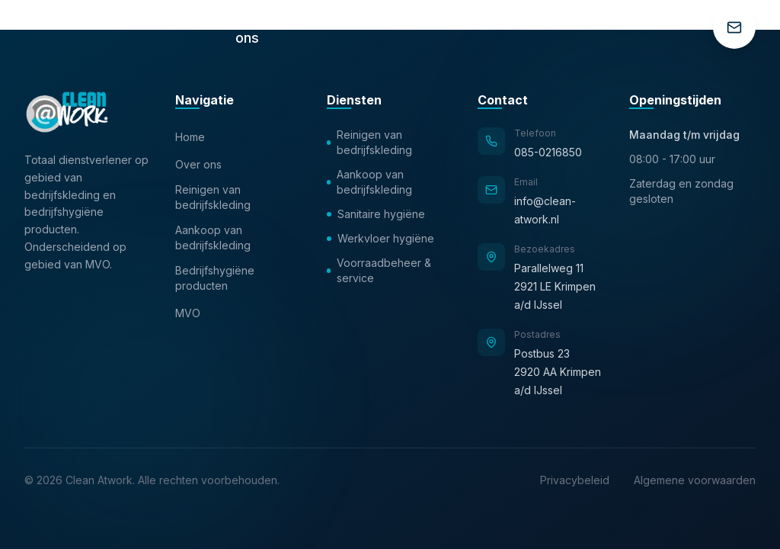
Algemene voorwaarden (695, 480)
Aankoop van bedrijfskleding (213, 237)
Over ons (198, 164)
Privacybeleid (574, 480)
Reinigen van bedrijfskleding (213, 197)
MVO (187, 313)
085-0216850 (548, 152)
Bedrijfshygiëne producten (214, 278)
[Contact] (734, 27)
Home (190, 136)
